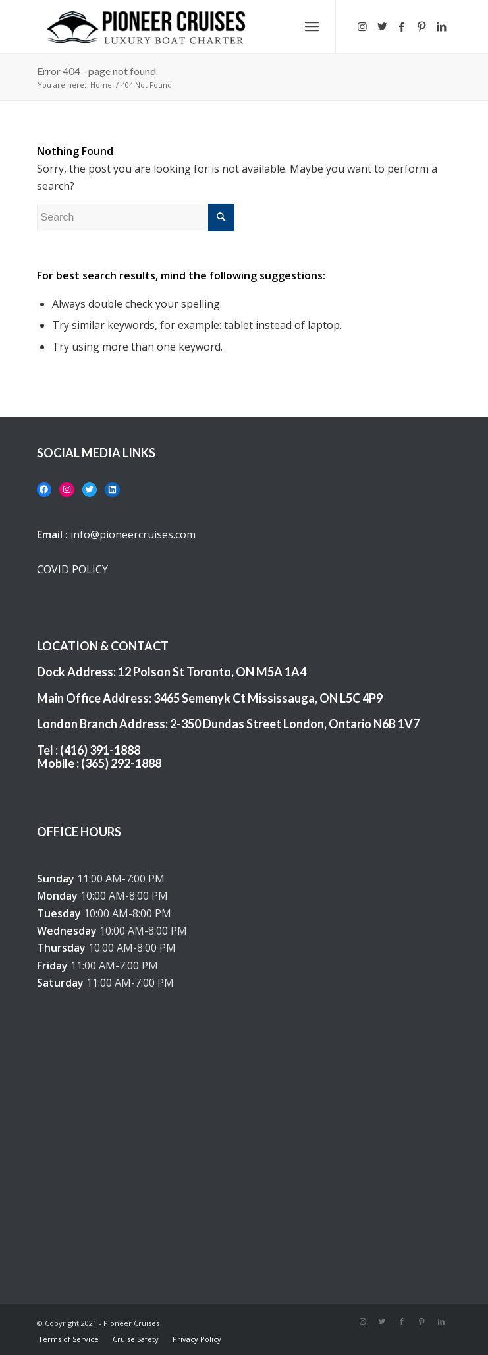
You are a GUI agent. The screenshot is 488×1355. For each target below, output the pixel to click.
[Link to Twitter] (382, 26)
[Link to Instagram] (362, 26)
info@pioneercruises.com (133, 534)
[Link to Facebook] (402, 26)
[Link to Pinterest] (421, 26)
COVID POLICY (72, 569)
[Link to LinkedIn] (441, 26)
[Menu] (312, 26)
